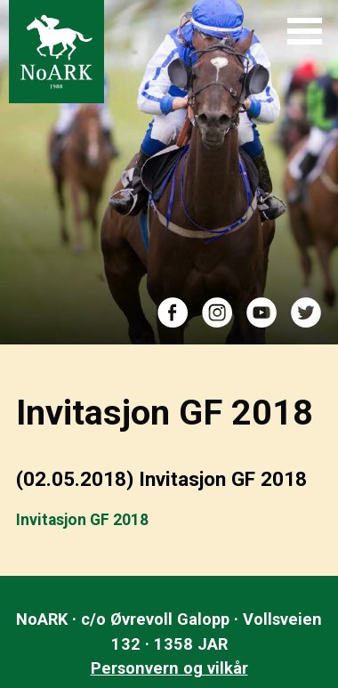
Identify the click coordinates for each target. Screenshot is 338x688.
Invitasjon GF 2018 (82, 520)
